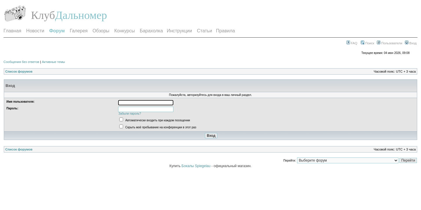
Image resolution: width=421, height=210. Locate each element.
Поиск (367, 43)
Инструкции (179, 30)
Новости (35, 30)
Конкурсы (124, 30)
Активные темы (53, 62)
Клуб (43, 15)
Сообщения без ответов (21, 62)
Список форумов (18, 71)
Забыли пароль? (129, 113)
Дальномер (81, 15)
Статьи (204, 30)
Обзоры (100, 30)
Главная (12, 30)
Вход (411, 43)
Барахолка (151, 30)
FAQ (351, 43)
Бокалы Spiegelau (196, 166)
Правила (225, 30)
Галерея (78, 30)
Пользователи (389, 43)
